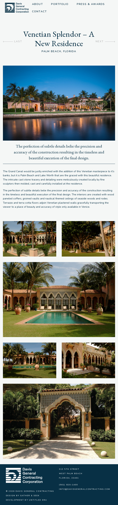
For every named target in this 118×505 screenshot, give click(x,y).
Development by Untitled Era (26, 500)
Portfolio (60, 4)
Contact (39, 11)
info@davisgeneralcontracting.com (84, 489)
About (37, 4)
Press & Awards (91, 4)
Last (18, 41)
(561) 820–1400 (68, 484)
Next (99, 41)
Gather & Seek (30, 495)
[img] (17, 8)
